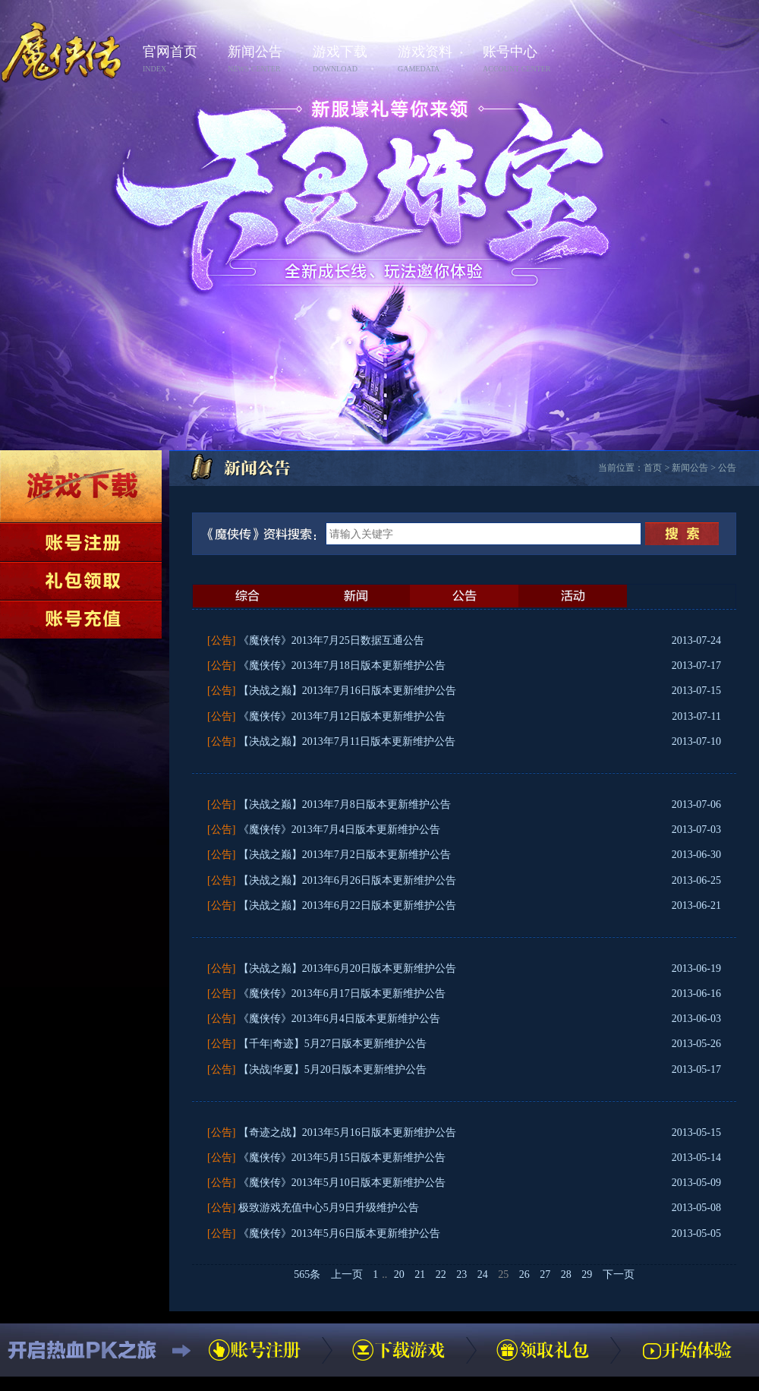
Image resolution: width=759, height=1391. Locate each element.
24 (482, 1274)
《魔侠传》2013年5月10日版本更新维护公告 (342, 1182)
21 (419, 1274)
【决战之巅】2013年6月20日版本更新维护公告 (347, 968)
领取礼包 (81, 581)
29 (586, 1274)
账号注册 (81, 542)
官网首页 (181, 59)
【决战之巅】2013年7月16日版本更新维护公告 (347, 690)
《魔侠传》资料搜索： (265, 533)
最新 (247, 596)
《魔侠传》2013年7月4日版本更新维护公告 (339, 829)
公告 (727, 467)
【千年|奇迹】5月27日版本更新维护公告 (332, 1043)
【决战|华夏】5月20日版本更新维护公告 (332, 1069)
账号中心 (521, 59)
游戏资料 (436, 59)
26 (524, 1274)
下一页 (619, 1274)
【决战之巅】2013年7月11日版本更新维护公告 (346, 741)
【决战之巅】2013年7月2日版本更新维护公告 (344, 854)
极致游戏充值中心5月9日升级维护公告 (328, 1207)
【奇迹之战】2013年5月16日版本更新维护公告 (347, 1132)
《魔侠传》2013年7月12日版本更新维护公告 (342, 716)
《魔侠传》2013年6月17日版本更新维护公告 (342, 993)
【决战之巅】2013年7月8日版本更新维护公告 (344, 804)
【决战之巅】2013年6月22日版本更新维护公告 (347, 905)
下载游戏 (81, 486)
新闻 (355, 596)
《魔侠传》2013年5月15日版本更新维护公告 (342, 1157)
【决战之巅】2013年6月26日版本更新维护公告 (347, 880)
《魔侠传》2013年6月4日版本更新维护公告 (339, 1018)
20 (399, 1274)
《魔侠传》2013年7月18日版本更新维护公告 (342, 665)
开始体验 (687, 1350)
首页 (653, 467)
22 (441, 1274)
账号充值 (81, 620)
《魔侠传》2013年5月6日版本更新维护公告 (339, 1233)
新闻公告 (266, 59)
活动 (572, 596)
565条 (307, 1274)
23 (461, 1274)
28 (566, 1274)
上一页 (347, 1274)
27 (545, 1274)
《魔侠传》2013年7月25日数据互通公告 (331, 640)
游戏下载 (351, 59)
